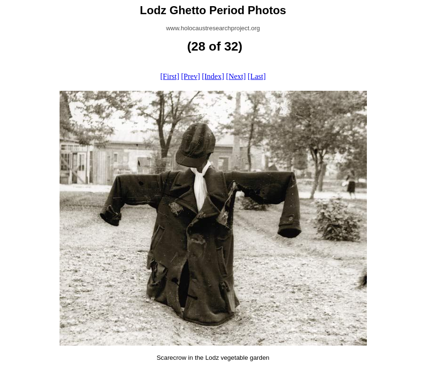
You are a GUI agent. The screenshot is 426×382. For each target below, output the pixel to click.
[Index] (213, 76)
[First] (169, 76)
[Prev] (190, 76)
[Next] (236, 76)
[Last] (257, 76)
